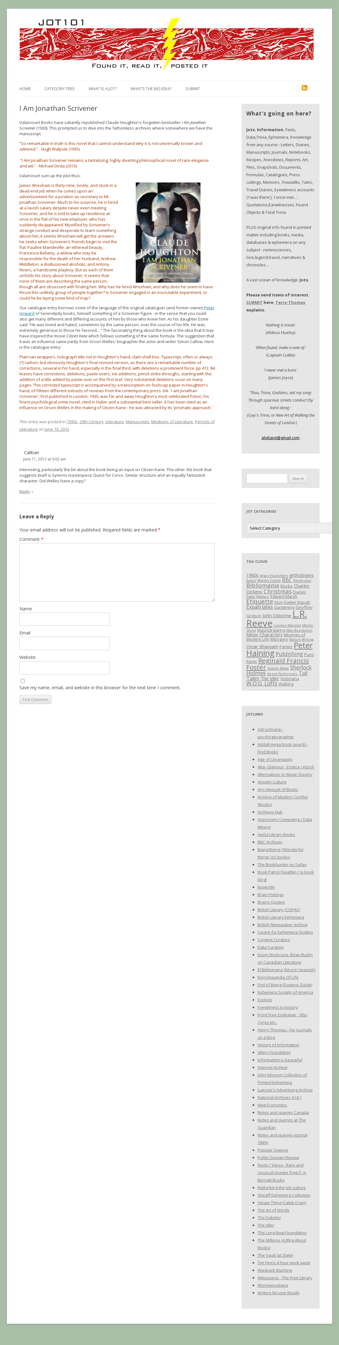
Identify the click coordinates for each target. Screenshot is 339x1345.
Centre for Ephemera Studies (285, 932)
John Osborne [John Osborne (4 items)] (277, 615)
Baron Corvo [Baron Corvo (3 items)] (269, 580)
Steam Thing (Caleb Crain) (282, 1202)
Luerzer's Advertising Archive (285, 1090)
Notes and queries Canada (283, 1112)
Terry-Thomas (290, 302)
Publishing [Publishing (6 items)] (289, 654)
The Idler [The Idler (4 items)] (269, 678)
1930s (72, 421)
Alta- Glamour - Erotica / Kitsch (286, 767)
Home (25, 88)
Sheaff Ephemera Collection (284, 1195)
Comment (31, 539)
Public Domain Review (278, 1157)
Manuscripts (137, 421)
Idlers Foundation (274, 1052)
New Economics (272, 1105)
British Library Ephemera (281, 917)
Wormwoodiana (273, 1285)
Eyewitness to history (278, 1007)
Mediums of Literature (172, 421)
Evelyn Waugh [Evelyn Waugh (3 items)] (297, 602)
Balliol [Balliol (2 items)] (251, 580)
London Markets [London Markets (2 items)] (287, 625)
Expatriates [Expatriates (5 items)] (259, 606)
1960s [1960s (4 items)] (252, 575)
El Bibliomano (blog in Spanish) (286, 970)
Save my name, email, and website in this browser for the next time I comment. (100, 687)
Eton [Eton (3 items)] (279, 602)
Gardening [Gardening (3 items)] (284, 607)
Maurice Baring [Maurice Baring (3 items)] (271, 630)
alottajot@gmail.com (280, 437)
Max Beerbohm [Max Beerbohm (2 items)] (299, 630)
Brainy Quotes (271, 902)
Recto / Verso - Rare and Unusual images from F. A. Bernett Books (282, 1172)
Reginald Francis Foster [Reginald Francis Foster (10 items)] (277, 663)
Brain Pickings (271, 894)
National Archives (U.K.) (279, 1097)
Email (24, 633)
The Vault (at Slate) (275, 1255)
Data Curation (271, 947)
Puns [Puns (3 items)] (309, 654)
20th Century (92, 421)
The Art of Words (274, 1210)
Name (25, 609)
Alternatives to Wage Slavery (285, 774)
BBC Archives (270, 842)
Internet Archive (273, 1067)
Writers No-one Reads (279, 1293)
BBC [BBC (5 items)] (287, 580)
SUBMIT (254, 302)
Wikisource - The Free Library (285, 1278)
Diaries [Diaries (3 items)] (299, 592)
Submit (193, 88)
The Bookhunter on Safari (282, 864)
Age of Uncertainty (275, 759)
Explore (265, 1000)
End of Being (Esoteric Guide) (285, 985)
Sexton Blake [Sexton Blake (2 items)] (278, 668)
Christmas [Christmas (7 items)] (278, 591)
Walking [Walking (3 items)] (286, 684)
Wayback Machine (275, 1270)
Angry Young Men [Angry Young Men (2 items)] (274, 575)
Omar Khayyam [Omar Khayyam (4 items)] (262, 646)
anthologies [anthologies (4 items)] (301, 575)
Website (27, 657)
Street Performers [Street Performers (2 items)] (282, 674)
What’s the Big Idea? (151, 88)
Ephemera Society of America (285, 992)
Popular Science (273, 1150)
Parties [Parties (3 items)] (286, 646)
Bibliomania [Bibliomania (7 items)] (262, 585)
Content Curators (274, 939)
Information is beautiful (280, 1060)
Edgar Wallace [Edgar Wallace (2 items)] (257, 596)
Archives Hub (270, 812)
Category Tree (59, 88)
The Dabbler (269, 1217)
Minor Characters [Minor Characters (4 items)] (264, 634)
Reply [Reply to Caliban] (24, 491)
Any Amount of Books (278, 789)
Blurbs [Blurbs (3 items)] (286, 586)
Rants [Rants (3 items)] (251, 661)
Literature (114, 421)
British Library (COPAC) (279, 909)
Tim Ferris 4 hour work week (284, 1262)
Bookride (266, 887)
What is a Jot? (103, 88)
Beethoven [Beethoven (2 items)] (302, 580)
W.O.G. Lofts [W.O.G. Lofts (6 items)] (261, 683)
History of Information (278, 1045)
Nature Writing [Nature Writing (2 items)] (301, 639)
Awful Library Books (276, 834)
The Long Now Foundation (282, 1232)
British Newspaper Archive (283, 924)
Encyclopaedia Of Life (278, 977)
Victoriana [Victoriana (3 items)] (289, 678)
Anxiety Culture (272, 782)
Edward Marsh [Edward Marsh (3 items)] (283, 596)
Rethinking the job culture (282, 1187)
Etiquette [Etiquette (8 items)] (259, 601)
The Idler (266, 1225)
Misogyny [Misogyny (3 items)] (279, 639)
